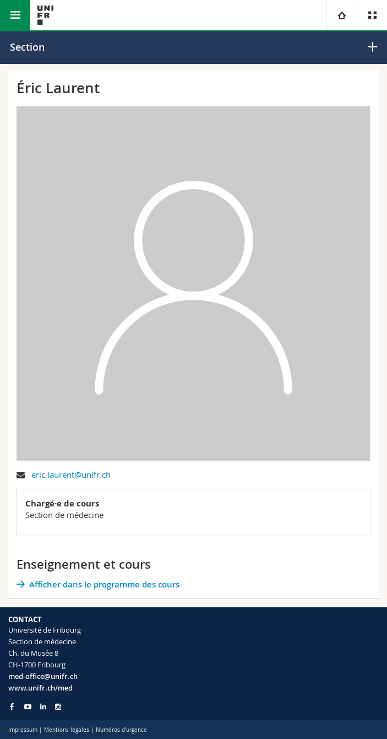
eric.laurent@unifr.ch (71, 474)
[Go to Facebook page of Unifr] (11, 706)
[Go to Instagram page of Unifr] (58, 706)
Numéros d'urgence (121, 729)
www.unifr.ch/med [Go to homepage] (40, 688)
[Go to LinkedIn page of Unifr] (43, 706)
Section (27, 46)
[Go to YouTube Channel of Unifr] (27, 706)
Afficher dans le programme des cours (104, 584)
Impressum (22, 729)
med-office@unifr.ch (43, 676)
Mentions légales (66, 729)
